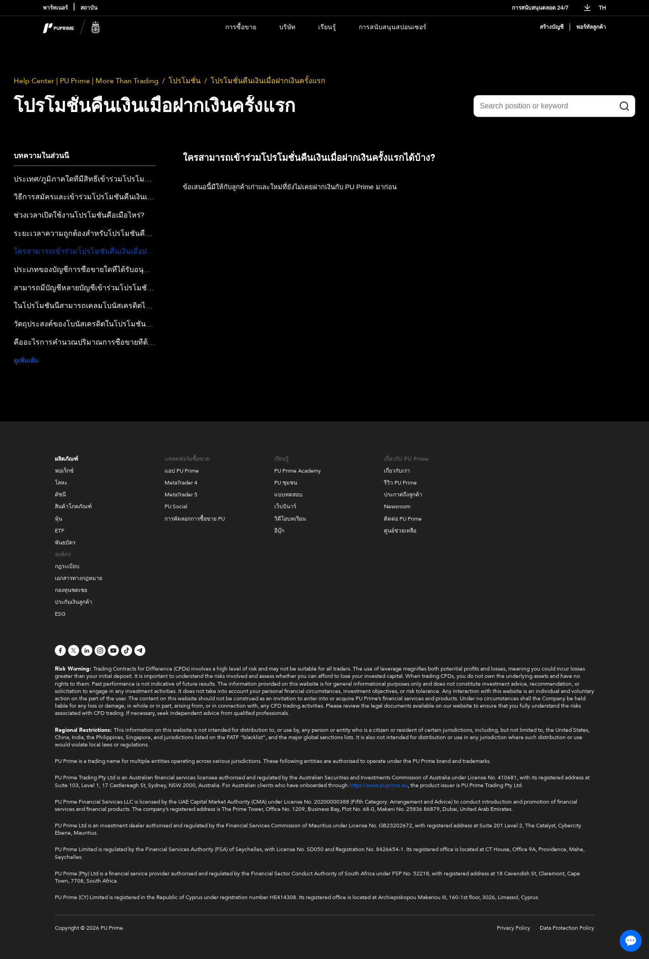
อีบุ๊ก (279, 530)
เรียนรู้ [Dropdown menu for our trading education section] (327, 27)
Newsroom (397, 506)
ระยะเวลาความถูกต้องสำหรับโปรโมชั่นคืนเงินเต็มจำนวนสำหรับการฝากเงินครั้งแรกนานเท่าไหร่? (84, 234)
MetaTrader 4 (181, 482)
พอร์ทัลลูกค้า (591, 27)
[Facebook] (60, 650)
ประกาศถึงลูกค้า (403, 494)
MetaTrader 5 (181, 494)
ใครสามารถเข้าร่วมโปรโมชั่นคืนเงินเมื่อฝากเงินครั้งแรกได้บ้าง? (84, 251)
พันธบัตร (65, 542)
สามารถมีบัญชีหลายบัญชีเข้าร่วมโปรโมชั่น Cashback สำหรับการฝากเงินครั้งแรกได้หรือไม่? (84, 288)
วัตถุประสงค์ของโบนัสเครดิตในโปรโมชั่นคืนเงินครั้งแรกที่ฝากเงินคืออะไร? (84, 324)
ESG (60, 614)
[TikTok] (126, 650)
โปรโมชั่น (185, 81)
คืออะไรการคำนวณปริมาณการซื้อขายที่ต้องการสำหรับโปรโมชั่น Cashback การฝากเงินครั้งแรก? (84, 342)
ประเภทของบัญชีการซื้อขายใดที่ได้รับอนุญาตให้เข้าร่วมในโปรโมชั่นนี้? (84, 270)
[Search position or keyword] (554, 106)
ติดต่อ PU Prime (403, 518)
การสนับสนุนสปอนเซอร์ (392, 27)
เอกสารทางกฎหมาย (78, 578)
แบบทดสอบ (288, 494)
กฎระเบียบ (67, 566)
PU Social (176, 506)
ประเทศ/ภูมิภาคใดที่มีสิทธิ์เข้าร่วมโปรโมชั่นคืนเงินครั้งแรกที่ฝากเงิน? (84, 179)
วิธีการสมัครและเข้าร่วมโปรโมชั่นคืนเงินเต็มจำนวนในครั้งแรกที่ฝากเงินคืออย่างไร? (84, 197)
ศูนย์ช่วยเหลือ (400, 530)
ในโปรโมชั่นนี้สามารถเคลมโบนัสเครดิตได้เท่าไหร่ (84, 306)
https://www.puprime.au (378, 785)
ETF (59, 530)
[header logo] (71, 27)
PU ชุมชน (285, 482)
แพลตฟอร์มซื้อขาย (187, 459)
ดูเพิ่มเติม (26, 360)
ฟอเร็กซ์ (64, 470)
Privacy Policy (513, 928)
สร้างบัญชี (552, 27)
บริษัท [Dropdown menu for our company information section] (287, 27)
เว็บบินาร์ (285, 506)
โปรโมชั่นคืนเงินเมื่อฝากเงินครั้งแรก (268, 81)
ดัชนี (60, 494)
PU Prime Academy (297, 470)
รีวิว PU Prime (400, 482)
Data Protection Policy (567, 928)
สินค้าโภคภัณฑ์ (73, 506)
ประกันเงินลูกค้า (73, 602)
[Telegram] (139, 650)
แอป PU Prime (182, 470)
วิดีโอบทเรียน (290, 518)
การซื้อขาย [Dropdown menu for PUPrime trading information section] (240, 27)
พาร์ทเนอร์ (55, 8)
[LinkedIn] (86, 650)
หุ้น (58, 518)
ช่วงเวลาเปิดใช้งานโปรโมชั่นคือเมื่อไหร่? (79, 215)
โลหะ (61, 482)
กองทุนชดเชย (71, 590)
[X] (73, 650)
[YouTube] (113, 650)
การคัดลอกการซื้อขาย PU (195, 518)
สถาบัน (88, 8)
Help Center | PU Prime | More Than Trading (86, 81)
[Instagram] (100, 650)
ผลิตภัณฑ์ (66, 459)
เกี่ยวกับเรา (397, 470)
